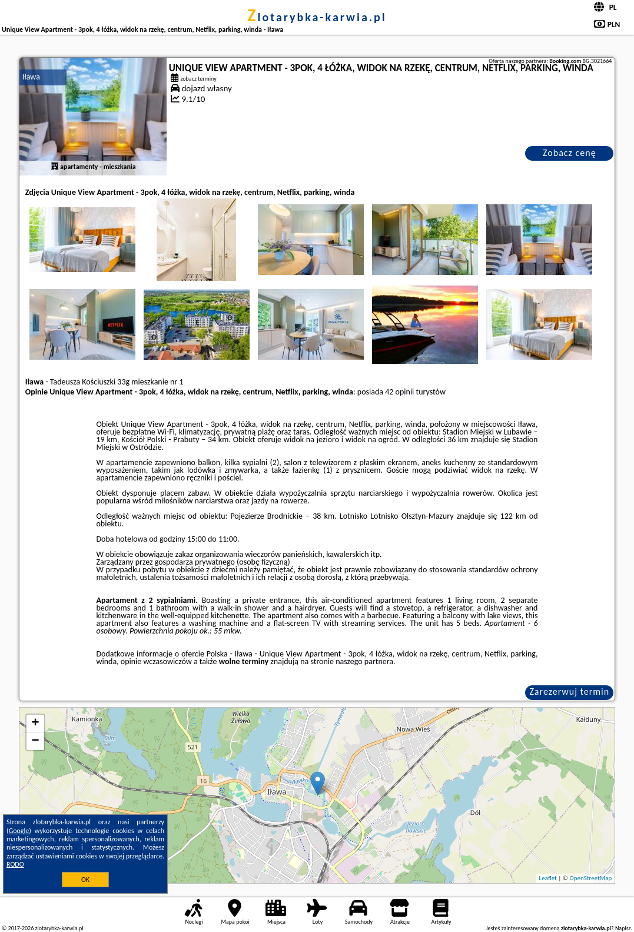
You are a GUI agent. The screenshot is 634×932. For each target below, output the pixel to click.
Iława (31, 77)
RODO (15, 864)
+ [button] (35, 723)
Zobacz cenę (569, 152)
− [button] (35, 741)
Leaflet (548, 878)
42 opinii (399, 392)
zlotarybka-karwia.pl (317, 17)
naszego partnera (364, 661)
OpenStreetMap (591, 878)
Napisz (623, 928)
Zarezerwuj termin (569, 691)
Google (19, 831)
